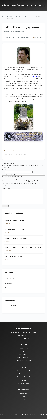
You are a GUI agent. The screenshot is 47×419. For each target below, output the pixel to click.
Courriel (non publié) (9, 172)
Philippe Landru (25, 37)
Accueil (4, 17)
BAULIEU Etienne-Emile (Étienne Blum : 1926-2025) (22, 245)
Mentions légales (23, 397)
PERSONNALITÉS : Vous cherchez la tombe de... (21, 17)
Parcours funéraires (23, 355)
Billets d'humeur (23, 372)
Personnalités (23, 352)
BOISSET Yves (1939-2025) (13, 254)
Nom (3, 170)
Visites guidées (23, 346)
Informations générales (23, 369)
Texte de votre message (10, 176)
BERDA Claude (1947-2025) (14, 227)
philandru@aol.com (23, 336)
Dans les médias (23, 381)
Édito (23, 403)
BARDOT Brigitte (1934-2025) (14, 218)
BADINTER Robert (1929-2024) (15, 236)
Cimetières (23, 349)
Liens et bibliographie (23, 375)
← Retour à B (9, 276)
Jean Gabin (18, 76)
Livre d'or (24, 378)
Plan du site (8, 281)
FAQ (23, 400)
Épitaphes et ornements (23, 358)
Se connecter (37, 170)
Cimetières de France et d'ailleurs (23, 5)
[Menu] (43, 1)
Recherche (8, 285)
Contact (23, 394)
